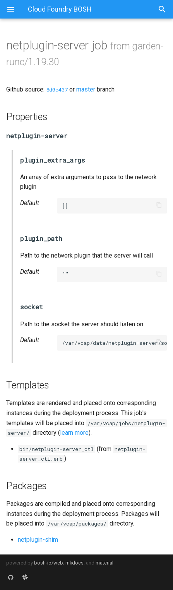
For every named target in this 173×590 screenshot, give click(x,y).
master (85, 89)
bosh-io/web (48, 563)
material (104, 563)
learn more (74, 432)
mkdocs (74, 563)
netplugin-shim (38, 539)
